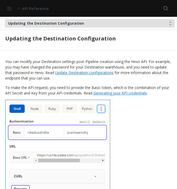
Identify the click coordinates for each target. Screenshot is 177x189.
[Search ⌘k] (165, 8)
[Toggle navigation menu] (9, 8)
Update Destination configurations (84, 72)
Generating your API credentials (120, 93)
